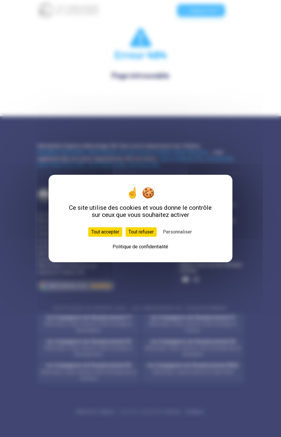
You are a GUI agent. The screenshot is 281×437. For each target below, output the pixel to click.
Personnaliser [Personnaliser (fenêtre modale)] (177, 232)
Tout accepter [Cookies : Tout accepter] (105, 232)
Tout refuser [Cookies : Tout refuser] (141, 232)
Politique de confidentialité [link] (140, 247)
